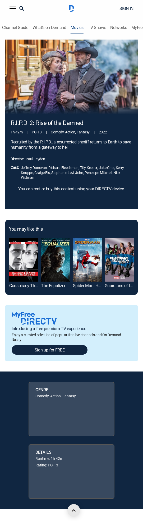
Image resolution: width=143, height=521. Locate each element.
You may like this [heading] (26, 229)
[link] (23, 260)
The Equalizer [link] (53, 285)
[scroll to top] (73, 510)
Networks (118, 27)
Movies (77, 27)
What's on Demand (49, 27)
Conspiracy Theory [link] (26, 285)
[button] (13, 8)
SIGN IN (126, 8)
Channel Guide (15, 27)
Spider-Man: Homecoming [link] (96, 285)
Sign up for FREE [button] (50, 350)
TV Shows (97, 27)
